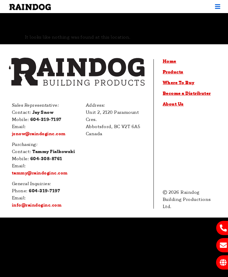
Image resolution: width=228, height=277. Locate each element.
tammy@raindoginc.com (40, 173)
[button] (217, 6)
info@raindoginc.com (36, 205)
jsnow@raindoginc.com (39, 133)
